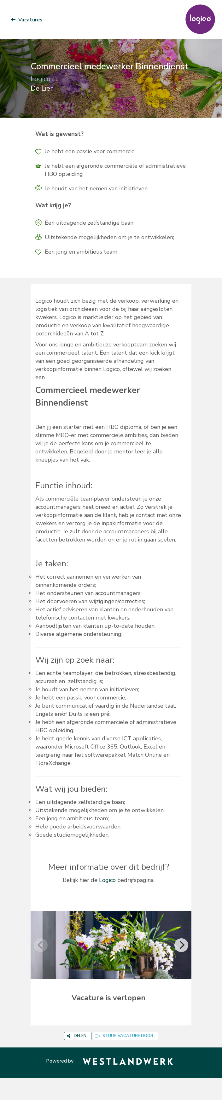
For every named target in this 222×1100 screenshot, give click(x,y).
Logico (107, 880)
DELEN (76, 1036)
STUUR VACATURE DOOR (124, 1036)
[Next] (181, 945)
